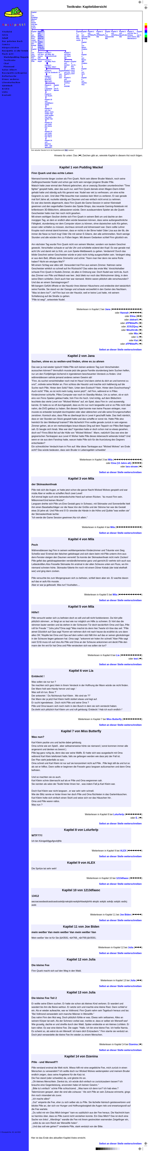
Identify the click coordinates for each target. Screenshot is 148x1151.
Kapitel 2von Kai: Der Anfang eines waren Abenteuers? (132, 35)
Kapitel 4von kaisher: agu (67, 64)
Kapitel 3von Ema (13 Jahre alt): (67, 55)
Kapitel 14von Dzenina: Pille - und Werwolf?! (48, 144)
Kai (136, 340)
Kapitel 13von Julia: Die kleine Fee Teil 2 (48, 134)
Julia (130, 947)
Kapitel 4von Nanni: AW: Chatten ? (84, 60)
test (136, 658)
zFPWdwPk (132, 323)
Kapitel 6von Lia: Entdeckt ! (51, 71)
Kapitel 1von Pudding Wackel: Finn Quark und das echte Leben (34, 20)
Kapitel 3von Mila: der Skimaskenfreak (50, 54)
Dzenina (133, 1044)
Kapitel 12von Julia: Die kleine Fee (48, 125)
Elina (132, 316)
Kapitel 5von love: (84, 71)
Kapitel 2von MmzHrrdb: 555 (123, 34)
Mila (110, 459)
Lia (117, 655)
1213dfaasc (122, 878)
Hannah (124, 313)
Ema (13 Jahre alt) (121, 463)
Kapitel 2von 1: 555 (139, 34)
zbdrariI (133, 319)
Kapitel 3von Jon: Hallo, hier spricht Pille (33, 55)
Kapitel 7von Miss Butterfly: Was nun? (48, 78)
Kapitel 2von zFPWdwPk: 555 (92, 34)
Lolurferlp (118, 814)
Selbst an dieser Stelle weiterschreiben (120, 349)
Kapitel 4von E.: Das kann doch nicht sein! (73, 67)
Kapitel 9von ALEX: (48, 95)
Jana (107, 309)
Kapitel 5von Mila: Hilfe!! (50, 66)
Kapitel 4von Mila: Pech (50, 60)
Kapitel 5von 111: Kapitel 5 (67, 72)
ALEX (123, 850)
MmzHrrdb (132, 330)
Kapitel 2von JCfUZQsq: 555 (115, 34)
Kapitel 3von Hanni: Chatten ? (84, 46)
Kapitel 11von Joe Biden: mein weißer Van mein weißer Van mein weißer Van (49, 114)
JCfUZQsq (132, 326)
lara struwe (132, 466)
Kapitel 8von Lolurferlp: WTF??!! (48, 87)
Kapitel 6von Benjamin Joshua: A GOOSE (67, 82)
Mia (136, 333)
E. (137, 818)
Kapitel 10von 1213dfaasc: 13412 (49, 102)
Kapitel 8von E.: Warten (56, 87)
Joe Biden (125, 914)
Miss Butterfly (114, 719)
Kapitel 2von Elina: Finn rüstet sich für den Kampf (34, 38)
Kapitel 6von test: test (61, 74)
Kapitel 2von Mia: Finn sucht (78, 36)
